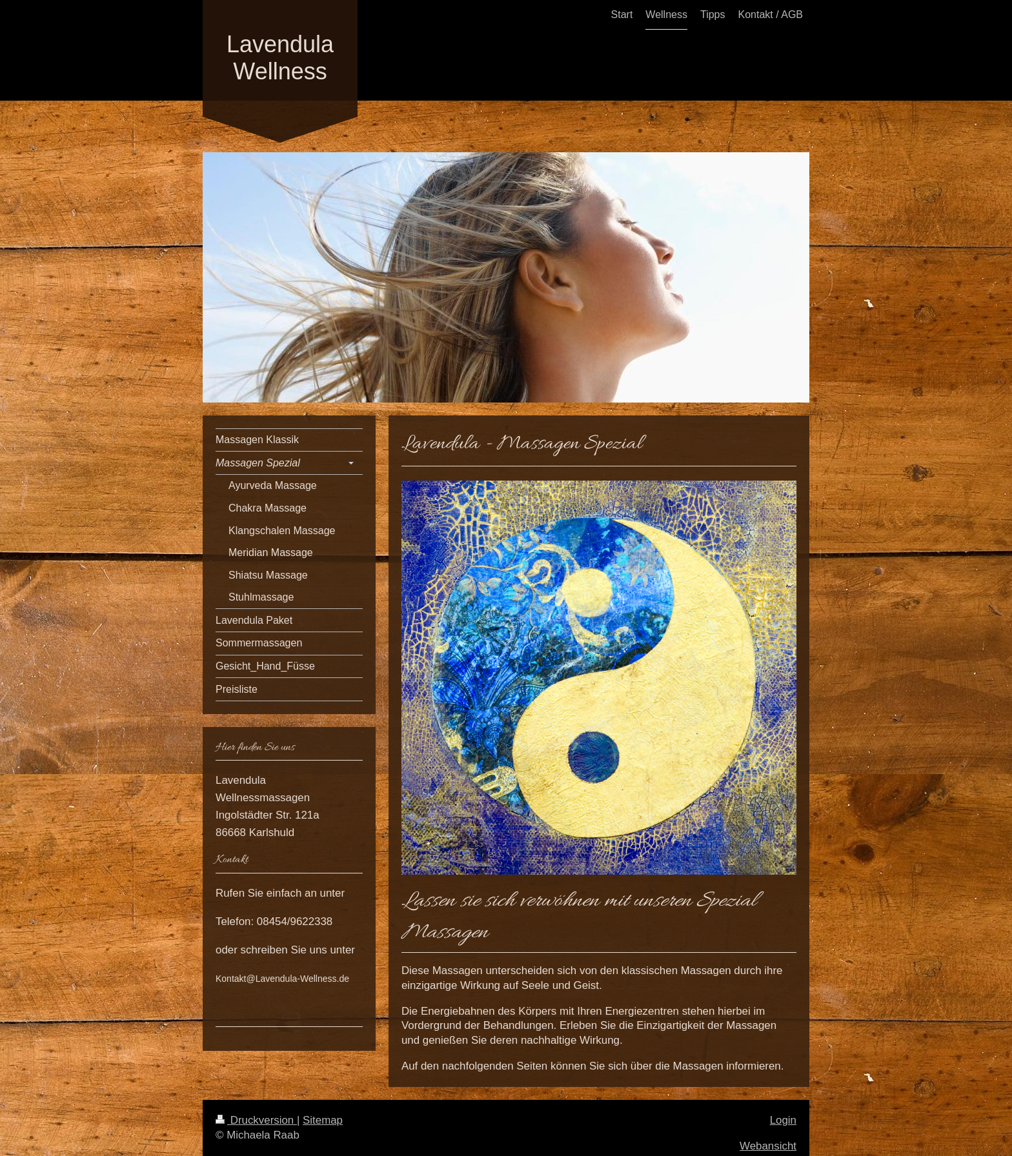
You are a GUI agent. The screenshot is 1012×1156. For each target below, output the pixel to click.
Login (783, 1120)
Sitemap (323, 1120)
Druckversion (256, 1120)
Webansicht (768, 1146)
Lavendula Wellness (280, 58)
